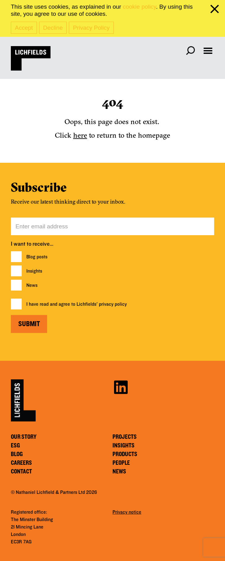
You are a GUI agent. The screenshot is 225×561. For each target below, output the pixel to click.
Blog (17, 454)
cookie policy (139, 6)
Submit (29, 324)
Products (125, 454)
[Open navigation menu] (208, 50)
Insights (34, 271)
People (121, 463)
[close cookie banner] (215, 10)
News (32, 285)
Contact (21, 471)
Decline (53, 27)
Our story (24, 437)
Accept (24, 27)
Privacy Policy (91, 27)
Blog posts (36, 256)
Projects (125, 437)
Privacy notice (127, 512)
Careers (21, 463)
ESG (15, 445)
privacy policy (113, 304)
